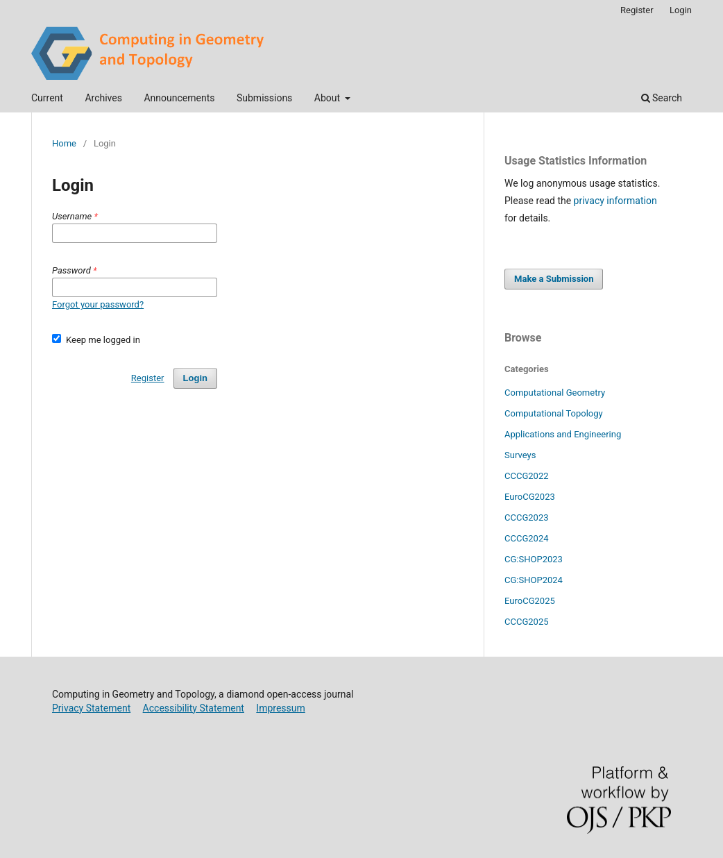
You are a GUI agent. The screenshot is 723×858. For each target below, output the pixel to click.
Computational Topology (553, 413)
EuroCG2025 (529, 601)
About (328, 97)
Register (637, 10)
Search (661, 97)
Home (64, 143)
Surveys (520, 455)
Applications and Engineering (562, 434)
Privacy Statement (91, 708)
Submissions (264, 97)
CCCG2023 (526, 517)
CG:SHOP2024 (533, 580)
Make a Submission (553, 279)
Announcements (179, 97)
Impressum (280, 708)
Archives (103, 97)
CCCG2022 (526, 476)
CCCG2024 (526, 538)
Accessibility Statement (193, 708)
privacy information (615, 200)
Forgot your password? (98, 304)
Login (681, 10)
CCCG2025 (526, 621)
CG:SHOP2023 (533, 559)
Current (47, 97)
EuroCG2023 (529, 496)
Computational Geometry (554, 392)
